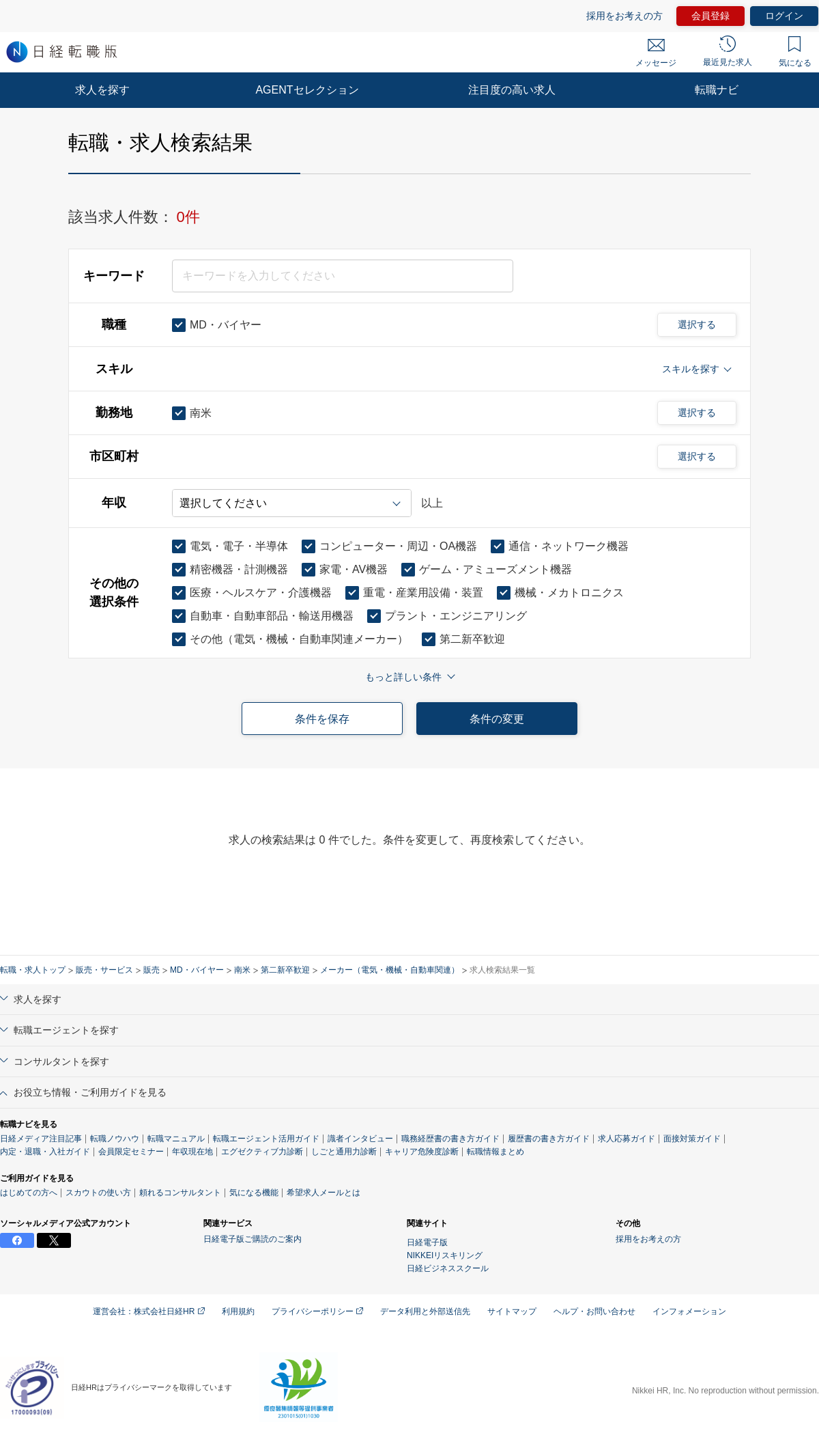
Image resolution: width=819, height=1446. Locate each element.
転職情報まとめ (495, 1151)
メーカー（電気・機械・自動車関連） (389, 970)
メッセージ (655, 53)
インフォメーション (689, 1311)
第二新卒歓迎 (285, 970)
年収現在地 (192, 1151)
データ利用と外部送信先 (425, 1311)
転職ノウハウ (114, 1138)
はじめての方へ (28, 1192)
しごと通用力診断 (344, 1151)
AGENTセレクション (306, 90)
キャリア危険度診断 (422, 1151)
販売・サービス (104, 970)
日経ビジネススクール (448, 1268)
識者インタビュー (360, 1138)
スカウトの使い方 (98, 1192)
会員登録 (710, 15)
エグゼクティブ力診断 (262, 1151)
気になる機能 (253, 1192)
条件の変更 (497, 719)
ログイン (784, 15)
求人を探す (102, 90)
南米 (242, 970)
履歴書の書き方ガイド (549, 1138)
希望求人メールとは (323, 1192)
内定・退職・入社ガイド (45, 1151)
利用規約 (238, 1311)
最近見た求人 (727, 51)
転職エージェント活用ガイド (266, 1138)
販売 (151, 970)
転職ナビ (716, 90)
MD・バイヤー (197, 970)
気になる (795, 52)
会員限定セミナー (131, 1151)
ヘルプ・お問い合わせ (594, 1311)
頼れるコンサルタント (180, 1192)
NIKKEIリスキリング (445, 1255)
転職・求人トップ (33, 970)
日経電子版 (427, 1242)
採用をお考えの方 (624, 15)
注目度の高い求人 (512, 90)
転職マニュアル (176, 1138)
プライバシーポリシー (317, 1311)
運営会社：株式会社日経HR (149, 1311)
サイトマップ (511, 1311)
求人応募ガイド (626, 1138)
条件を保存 (322, 719)
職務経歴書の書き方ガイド (450, 1138)
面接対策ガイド (692, 1138)
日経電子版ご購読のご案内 (252, 1239)
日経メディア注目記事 (41, 1138)
